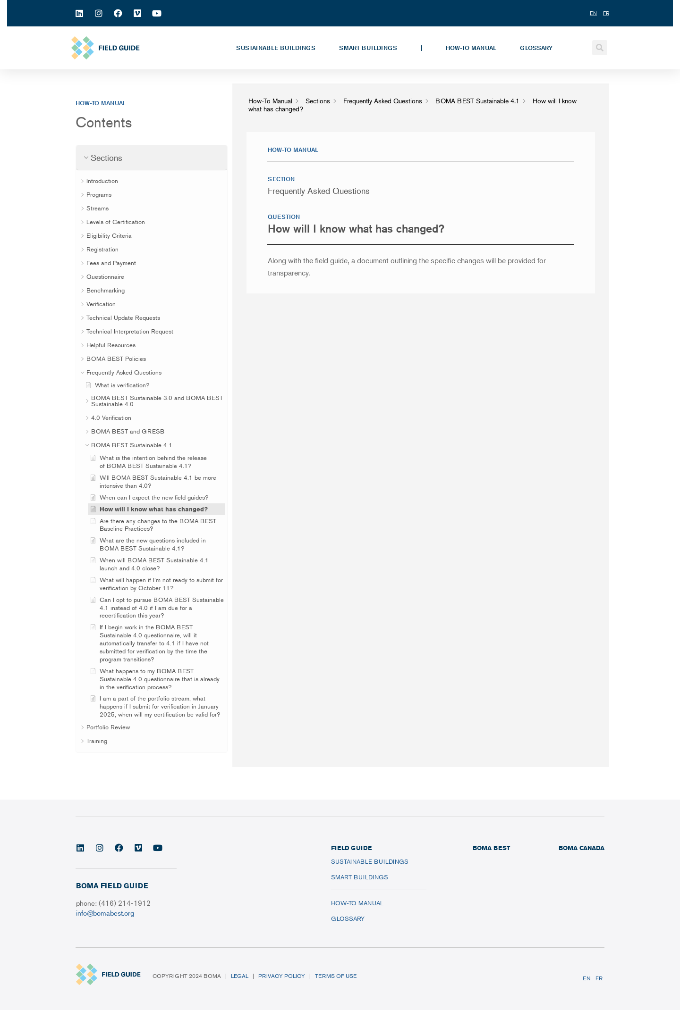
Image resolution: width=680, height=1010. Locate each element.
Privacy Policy (281, 975)
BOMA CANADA (581, 847)
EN (587, 978)
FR (599, 978)
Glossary (536, 47)
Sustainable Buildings (275, 47)
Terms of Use (336, 975)
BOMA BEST (491, 847)
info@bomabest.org (105, 912)
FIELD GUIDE (351, 847)
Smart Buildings (368, 47)
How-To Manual (471, 47)
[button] (599, 47)
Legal (239, 975)
